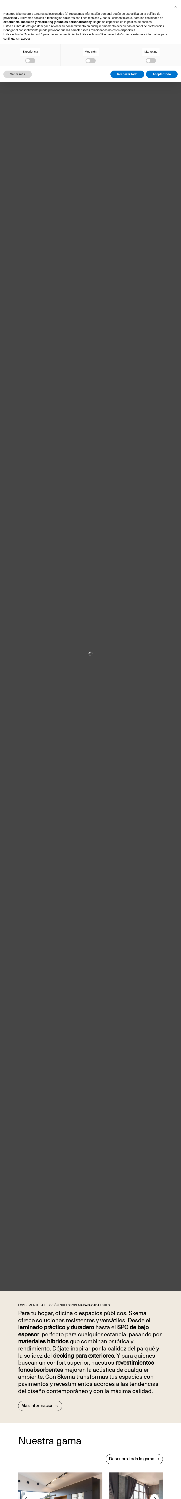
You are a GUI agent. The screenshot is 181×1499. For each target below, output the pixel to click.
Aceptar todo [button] (162, 74)
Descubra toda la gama (131, 1459)
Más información (37, 1406)
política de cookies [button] (139, 22)
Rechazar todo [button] (127, 74)
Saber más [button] (17, 74)
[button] (175, 6)
